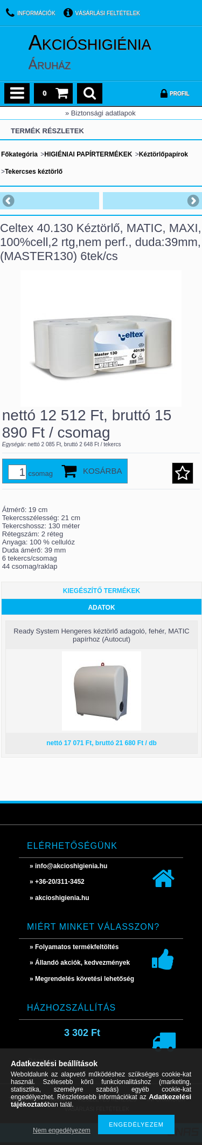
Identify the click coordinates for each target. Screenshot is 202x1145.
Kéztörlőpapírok (163, 154)
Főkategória (19, 154)
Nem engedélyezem (61, 1130)
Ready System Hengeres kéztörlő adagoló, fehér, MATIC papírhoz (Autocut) (101, 635)
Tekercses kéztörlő (33, 171)
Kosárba (102, 470)
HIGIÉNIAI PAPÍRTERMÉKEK (88, 154)
